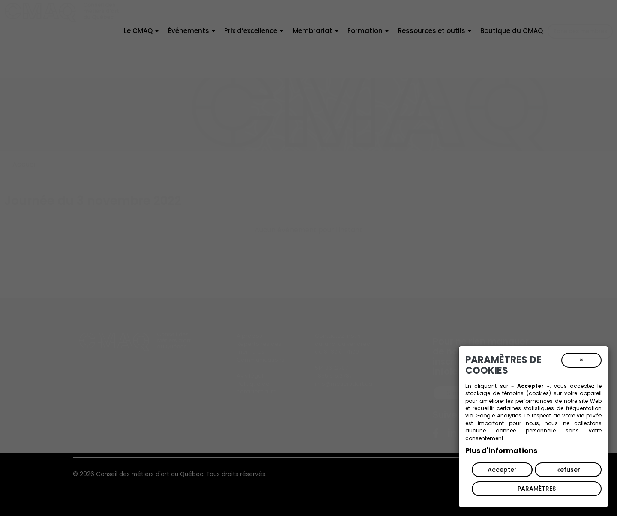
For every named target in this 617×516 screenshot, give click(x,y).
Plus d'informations (501, 451)
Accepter (502, 469)
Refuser (568, 469)
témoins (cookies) (526, 393)
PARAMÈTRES (537, 488)
